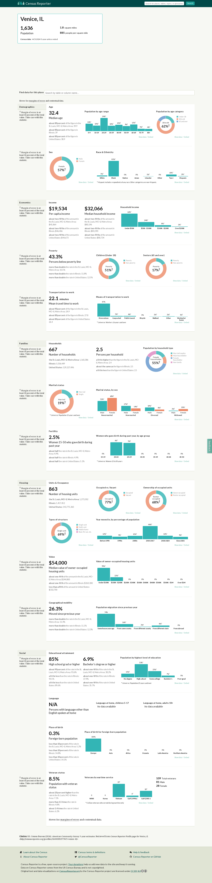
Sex (51, 152)
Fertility (53, 431)
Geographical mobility (60, 602)
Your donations (75, 864)
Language (54, 698)
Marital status (56, 385)
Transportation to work (61, 292)
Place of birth (56, 727)
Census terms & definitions (91, 852)
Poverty (53, 250)
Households (55, 343)
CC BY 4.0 (139, 871)
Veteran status (57, 772)
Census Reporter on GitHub (147, 856)
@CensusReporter (87, 856)
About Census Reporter (35, 856)
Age (51, 106)
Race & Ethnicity (104, 152)
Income (52, 202)
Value (52, 556)
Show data (142, 137)
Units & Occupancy (59, 482)
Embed (150, 137)
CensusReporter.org (69, 871)
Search (190, 3)
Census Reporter (34, 3)
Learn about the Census (35, 852)
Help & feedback (141, 852)
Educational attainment (61, 653)
